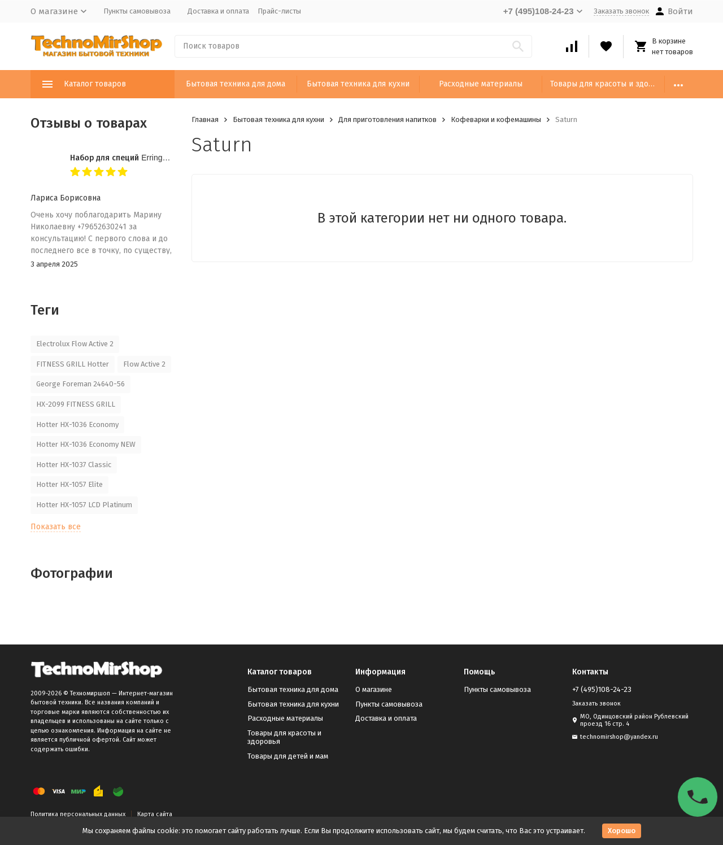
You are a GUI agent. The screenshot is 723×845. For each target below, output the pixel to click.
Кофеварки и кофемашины (496, 119)
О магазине (373, 689)
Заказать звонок (621, 11)
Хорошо (621, 830)
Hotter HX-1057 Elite (69, 484)
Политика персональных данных (78, 814)
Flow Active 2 (144, 364)
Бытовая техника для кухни (358, 84)
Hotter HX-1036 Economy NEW (86, 444)
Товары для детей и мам (287, 756)
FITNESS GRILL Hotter (72, 364)
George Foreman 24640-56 (80, 384)
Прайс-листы (279, 11)
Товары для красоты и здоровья (607, 84)
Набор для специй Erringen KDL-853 (137, 157)
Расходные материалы (480, 84)
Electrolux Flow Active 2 (75, 343)
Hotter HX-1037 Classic (73, 464)
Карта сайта (154, 814)
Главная (205, 119)
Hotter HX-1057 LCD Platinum (84, 504)
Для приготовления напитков (387, 119)
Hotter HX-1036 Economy (77, 424)
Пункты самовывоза (137, 11)
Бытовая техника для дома (235, 84)
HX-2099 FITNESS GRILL (75, 404)
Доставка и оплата (218, 11)
